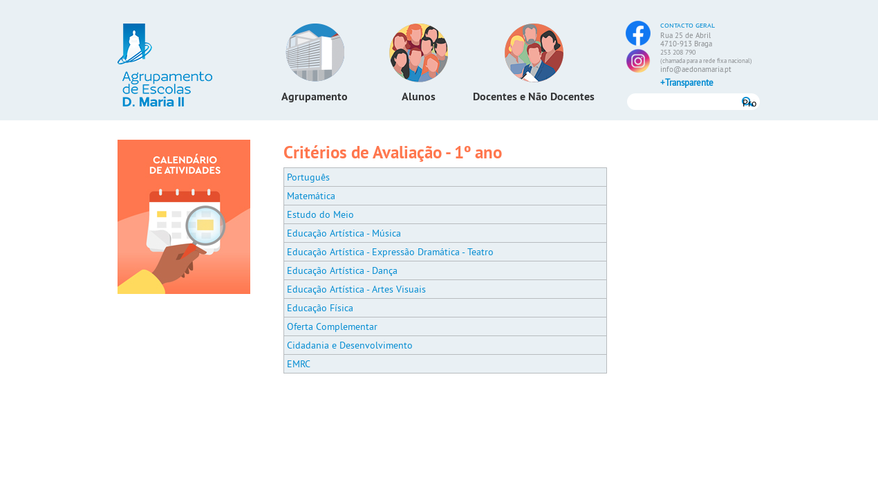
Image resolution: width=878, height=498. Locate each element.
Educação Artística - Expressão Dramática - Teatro (390, 252)
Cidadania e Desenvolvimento (350, 345)
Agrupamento (314, 96)
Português (308, 177)
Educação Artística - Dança (342, 270)
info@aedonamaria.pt (695, 69)
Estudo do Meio (320, 214)
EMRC (298, 364)
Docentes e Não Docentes (534, 96)
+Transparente (686, 82)
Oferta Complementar (332, 326)
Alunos (419, 96)
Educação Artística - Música (344, 233)
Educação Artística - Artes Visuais (356, 289)
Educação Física (320, 308)
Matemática (311, 196)
